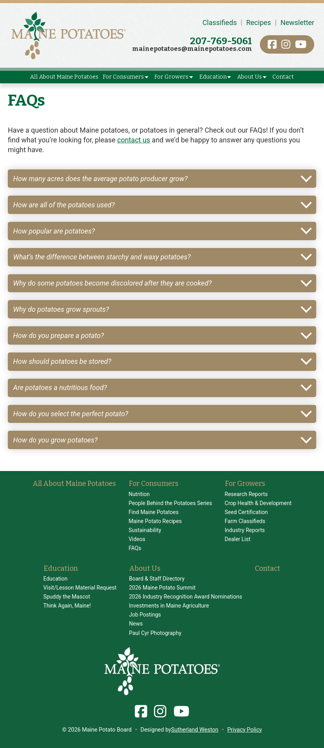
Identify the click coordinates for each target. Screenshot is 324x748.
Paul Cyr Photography (155, 633)
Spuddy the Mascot (66, 596)
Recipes (258, 22)
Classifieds (219, 22)
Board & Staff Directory (156, 578)
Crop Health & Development (258, 503)
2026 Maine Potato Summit (162, 587)
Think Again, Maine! (67, 605)
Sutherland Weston (194, 729)
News (136, 623)
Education (213, 77)
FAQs (135, 548)
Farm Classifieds (245, 521)
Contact (283, 77)
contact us (133, 140)
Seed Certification (246, 512)
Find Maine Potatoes (154, 512)
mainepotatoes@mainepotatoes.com (192, 48)
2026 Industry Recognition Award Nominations (185, 596)
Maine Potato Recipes (155, 521)
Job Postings (145, 614)
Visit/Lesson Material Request (79, 587)
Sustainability (145, 530)
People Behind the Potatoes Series (170, 503)
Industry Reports (245, 530)
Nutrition (139, 494)
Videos (137, 539)
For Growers (171, 77)
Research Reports (246, 494)
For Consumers (123, 77)
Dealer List (238, 539)
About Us (249, 77)
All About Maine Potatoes (64, 77)
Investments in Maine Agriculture (169, 605)
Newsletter (298, 22)
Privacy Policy (244, 729)
